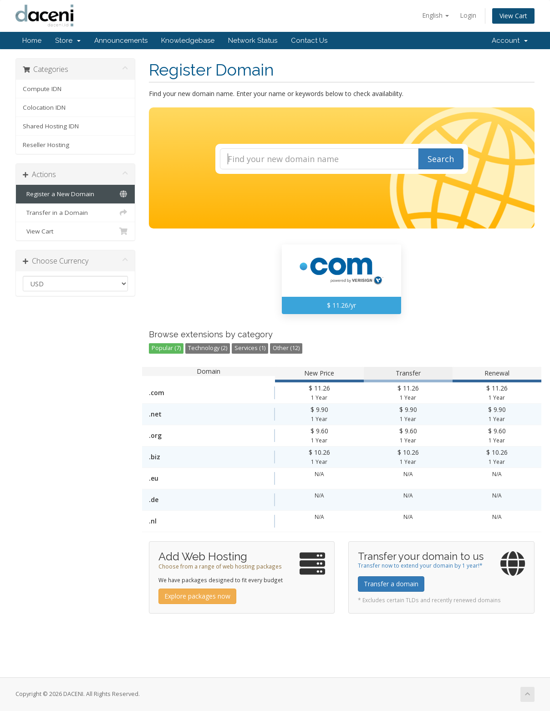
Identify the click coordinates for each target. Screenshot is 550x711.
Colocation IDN (44, 107)
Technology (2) (207, 348)
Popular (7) (166, 348)
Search (441, 158)
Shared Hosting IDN (51, 126)
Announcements (121, 40)
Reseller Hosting (46, 145)
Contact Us (309, 40)
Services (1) (249, 348)
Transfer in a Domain (75, 212)
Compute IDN (42, 89)
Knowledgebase (187, 40)
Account (510, 40)
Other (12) (286, 348)
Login (468, 15)
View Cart (513, 15)
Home (31, 40)
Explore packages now (197, 596)
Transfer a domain (391, 583)
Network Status (252, 40)
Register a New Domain (75, 193)
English (435, 15)
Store (68, 40)
